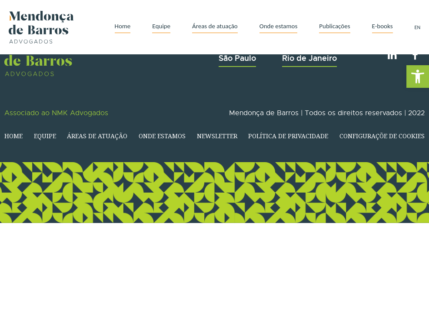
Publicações (334, 26)
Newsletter (217, 136)
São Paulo (237, 58)
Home (123, 26)
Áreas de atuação (215, 26)
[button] (417, 76)
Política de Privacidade (288, 136)
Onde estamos (278, 26)
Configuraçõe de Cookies (382, 136)
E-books (382, 26)
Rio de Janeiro (309, 58)
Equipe (161, 26)
